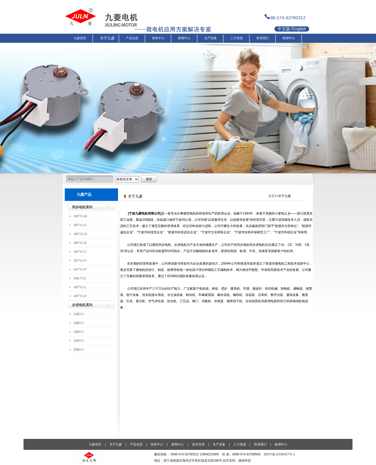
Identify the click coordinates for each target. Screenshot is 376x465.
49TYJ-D (80, 234)
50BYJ (79, 349)
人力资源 (239, 444)
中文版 (284, 29)
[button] (184, 170)
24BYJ (79, 314)
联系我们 (260, 444)
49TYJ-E (80, 243)
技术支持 (198, 444)
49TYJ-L (80, 287)
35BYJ (79, 332)
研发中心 (157, 444)
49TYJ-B (80, 216)
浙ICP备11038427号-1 (279, 454)
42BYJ (79, 341)
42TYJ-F (80, 269)
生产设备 (219, 444)
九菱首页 (95, 444)
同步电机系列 (82, 207)
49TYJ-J (80, 252)
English (299, 29)
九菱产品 (84, 194)
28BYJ (79, 323)
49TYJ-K (80, 296)
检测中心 (281, 444)
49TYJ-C (80, 225)
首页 (271, 196)
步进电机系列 (82, 305)
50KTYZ (80, 278)
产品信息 (136, 444)
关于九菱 (115, 444)
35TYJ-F (80, 261)
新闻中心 (177, 444)
